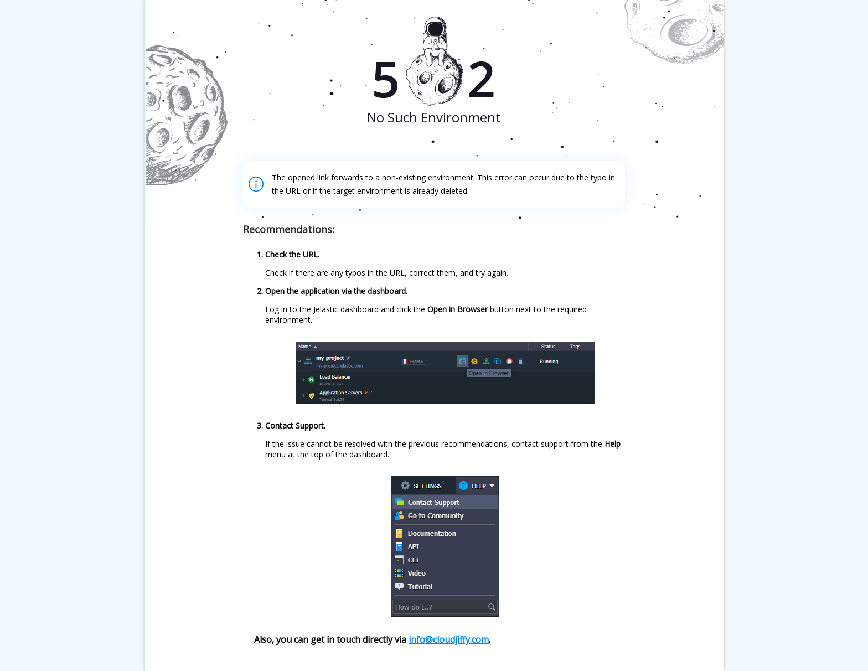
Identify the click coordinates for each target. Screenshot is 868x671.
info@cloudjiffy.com (449, 639)
